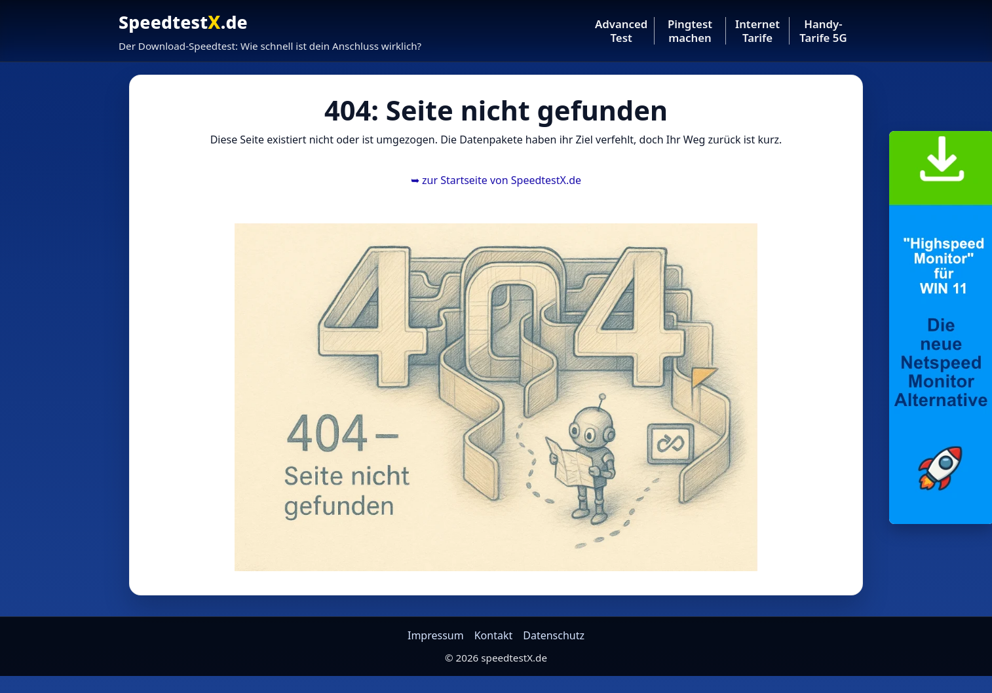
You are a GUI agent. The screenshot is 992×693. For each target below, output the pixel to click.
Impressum (436, 635)
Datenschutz (553, 635)
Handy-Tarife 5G (823, 31)
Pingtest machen (690, 31)
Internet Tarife (757, 31)
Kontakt (493, 635)
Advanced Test (621, 31)
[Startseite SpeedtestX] (270, 30)
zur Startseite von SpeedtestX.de (496, 180)
